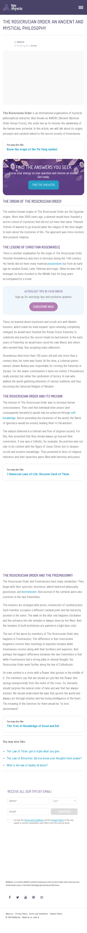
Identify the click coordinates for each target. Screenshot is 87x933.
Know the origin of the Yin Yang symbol (32, 149)
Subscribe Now (43, 307)
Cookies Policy (56, 914)
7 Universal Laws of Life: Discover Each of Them (38, 474)
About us (9, 914)
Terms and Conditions (38, 914)
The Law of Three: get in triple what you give (33, 751)
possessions (54, 263)
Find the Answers (43, 185)
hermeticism (29, 592)
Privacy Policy (21, 914)
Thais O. (21, 42)
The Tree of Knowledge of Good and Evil (33, 726)
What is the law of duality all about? (27, 765)
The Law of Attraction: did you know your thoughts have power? (44, 758)
